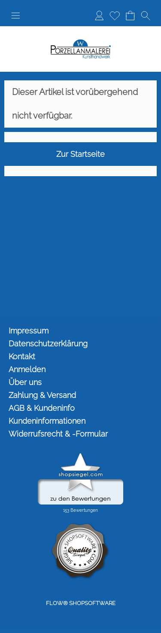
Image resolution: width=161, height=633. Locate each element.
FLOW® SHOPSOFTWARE (80, 603)
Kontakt (22, 356)
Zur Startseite (80, 154)
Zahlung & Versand (42, 395)
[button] (15, 15)
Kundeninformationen (47, 420)
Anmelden (99, 15)
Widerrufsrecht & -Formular (58, 433)
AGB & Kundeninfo (42, 408)
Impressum (29, 330)
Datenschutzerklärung (48, 343)
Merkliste (114, 15)
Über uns (25, 382)
